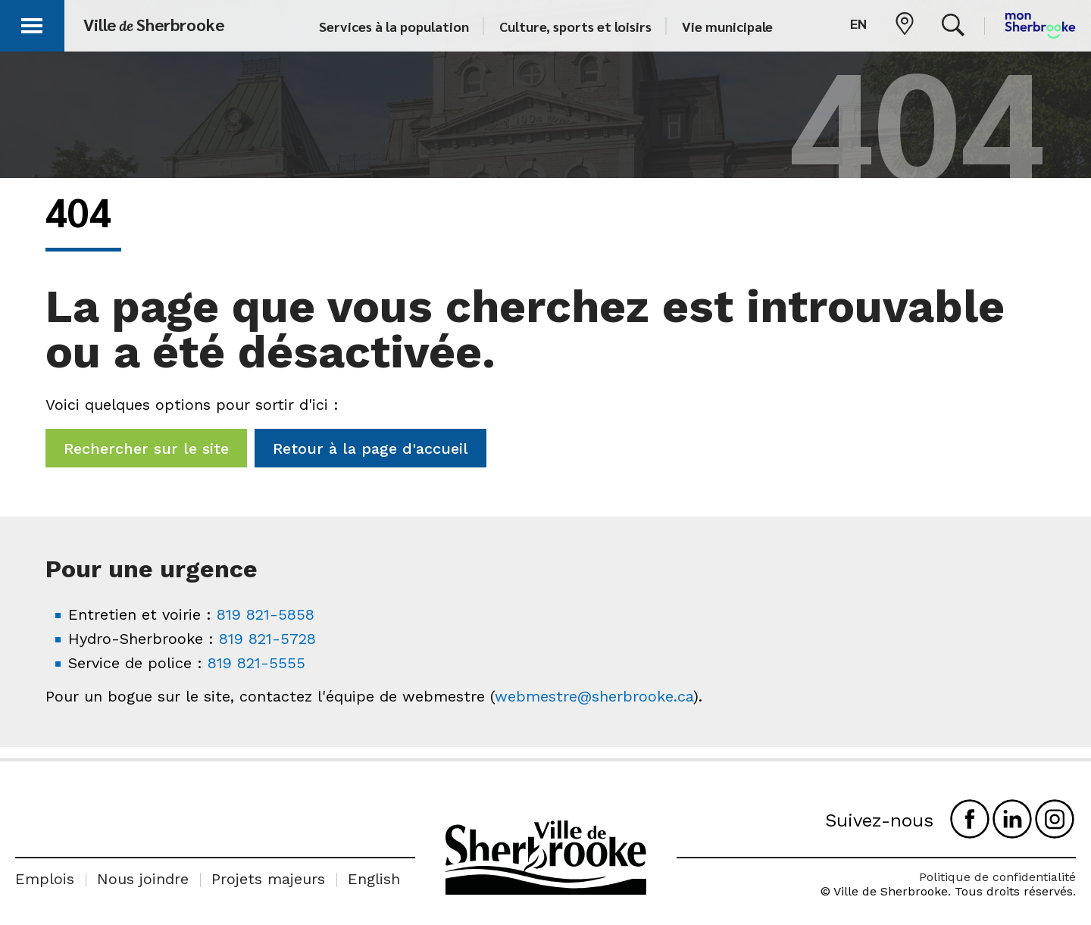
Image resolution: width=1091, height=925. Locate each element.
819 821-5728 (267, 639)
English (374, 879)
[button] (31, 23)
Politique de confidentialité (997, 877)
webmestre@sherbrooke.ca (594, 696)
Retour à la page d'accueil (370, 448)
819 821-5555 (256, 663)
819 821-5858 (265, 614)
